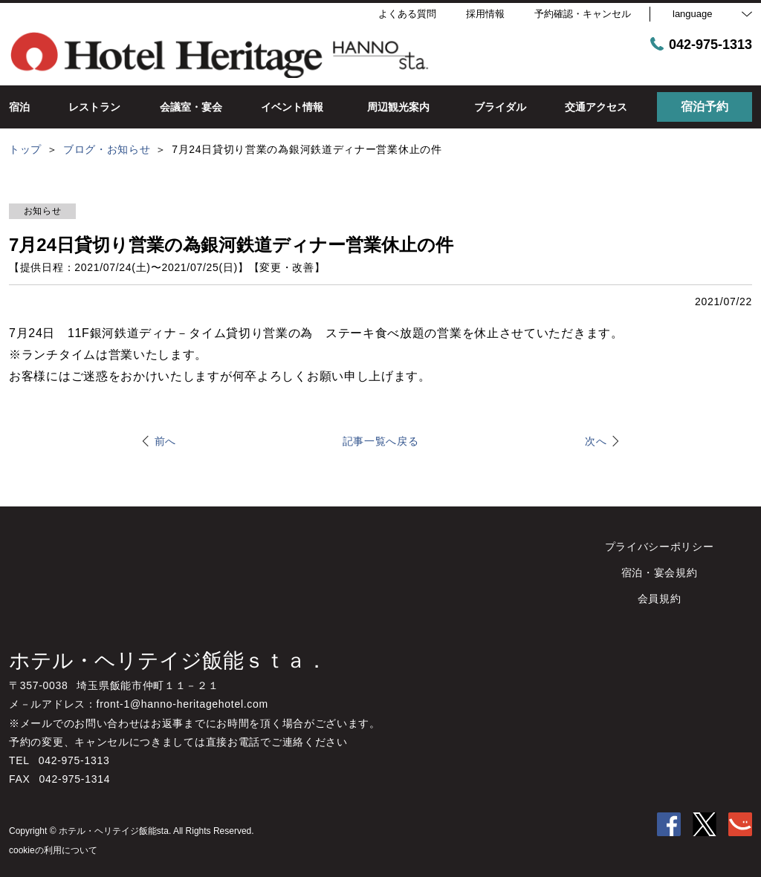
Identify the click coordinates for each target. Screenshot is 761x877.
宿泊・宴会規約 (659, 572)
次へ (595, 441)
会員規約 (659, 598)
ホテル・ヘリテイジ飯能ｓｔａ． (168, 660)
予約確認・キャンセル (582, 13)
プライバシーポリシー (659, 546)
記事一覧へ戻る (381, 441)
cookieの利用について (53, 850)
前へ (165, 441)
